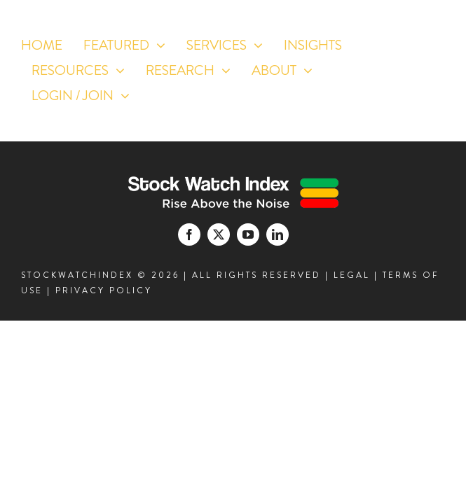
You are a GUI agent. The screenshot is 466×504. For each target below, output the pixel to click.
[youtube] (431, 89)
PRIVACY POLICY (103, 290)
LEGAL (352, 275)
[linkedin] (405, 119)
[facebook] (379, 89)
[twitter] (405, 89)
